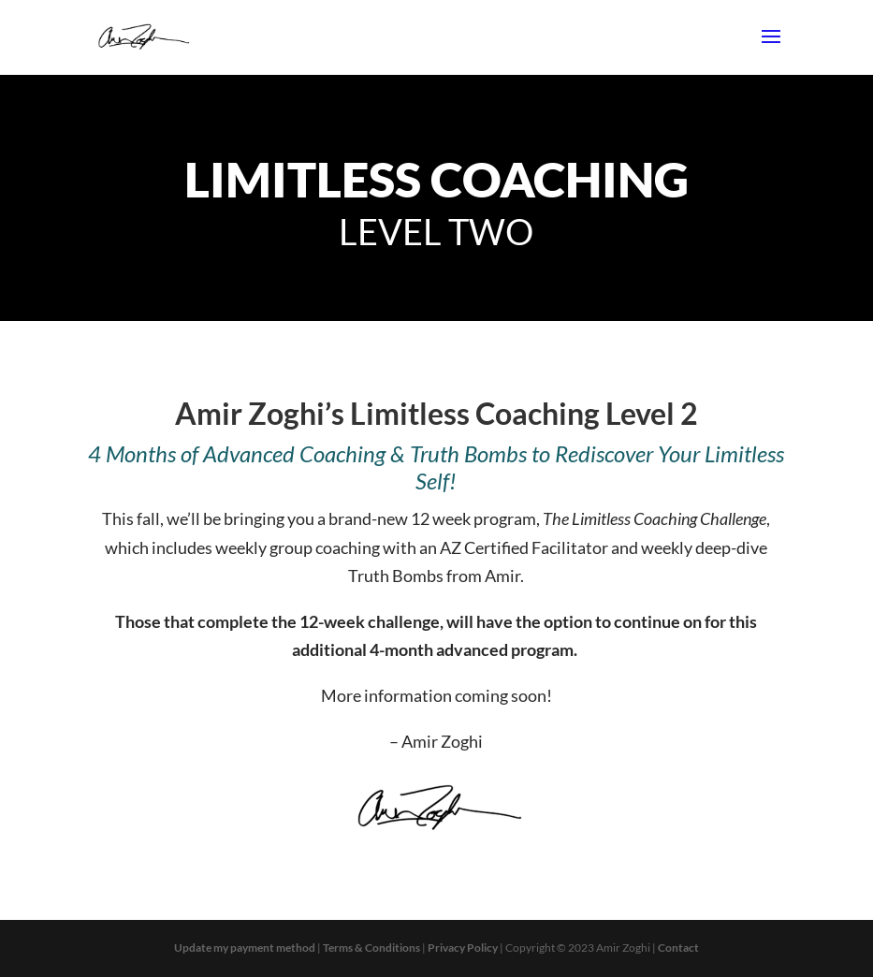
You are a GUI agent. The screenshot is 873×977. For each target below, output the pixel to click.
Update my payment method (244, 948)
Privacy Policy (463, 948)
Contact (678, 948)
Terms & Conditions (371, 948)
